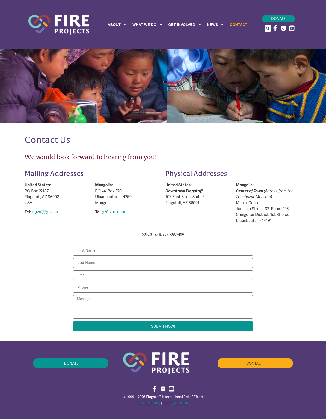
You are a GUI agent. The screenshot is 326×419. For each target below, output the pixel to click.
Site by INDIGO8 (175, 403)
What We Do (147, 24)
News (215, 24)
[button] (268, 28)
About (117, 24)
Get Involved (184, 24)
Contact (238, 25)
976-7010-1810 (114, 212)
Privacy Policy (149, 403)
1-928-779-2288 (45, 212)
